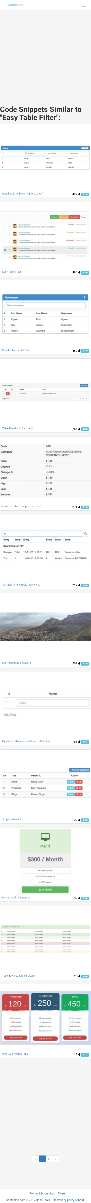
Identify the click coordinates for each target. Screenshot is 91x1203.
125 (76, 976)
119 (76, 1054)
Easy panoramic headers (16, 662)
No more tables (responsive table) (21, 506)
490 (76, 272)
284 (76, 428)
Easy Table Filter (11, 271)
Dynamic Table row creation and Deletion (26, 741)
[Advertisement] (44, 53)
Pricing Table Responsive (16, 897)
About (80, 1200)
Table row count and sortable (19, 975)
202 (76, 663)
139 (76, 819)
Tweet (62, 1193)
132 (76, 898)
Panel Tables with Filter (15, 350)
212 (76, 585)
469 (76, 350)
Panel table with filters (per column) (22, 193)
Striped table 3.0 (11, 819)
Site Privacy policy (63, 1200)
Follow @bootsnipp (41, 1193)
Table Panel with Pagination (18, 428)
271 (76, 507)
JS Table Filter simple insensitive (21, 584)
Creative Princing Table (15, 1053)
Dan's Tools (43, 1200)
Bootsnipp (14, 5)
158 (76, 741)
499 (76, 194)
